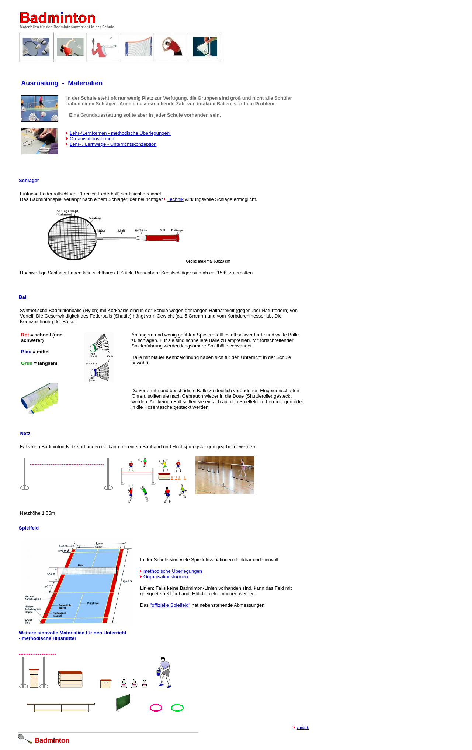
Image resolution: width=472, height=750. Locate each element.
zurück (303, 728)
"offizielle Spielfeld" (170, 605)
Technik (175, 199)
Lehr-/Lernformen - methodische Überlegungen (120, 133)
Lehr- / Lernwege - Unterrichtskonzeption (113, 144)
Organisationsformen (92, 138)
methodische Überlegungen (172, 571)
